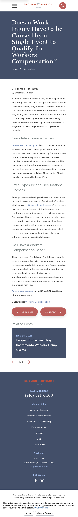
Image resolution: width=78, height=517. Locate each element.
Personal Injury (39, 427)
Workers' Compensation (37, 301)
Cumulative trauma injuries (25, 145)
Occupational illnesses (39, 205)
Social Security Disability (38, 421)
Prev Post (25, 312)
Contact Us (39, 444)
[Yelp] (36, 480)
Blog (39, 438)
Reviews (39, 433)
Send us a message (22, 291)
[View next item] (27, 362)
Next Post (53, 312)
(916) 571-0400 (39, 395)
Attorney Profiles (39, 409)
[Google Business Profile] (42, 480)
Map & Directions (39, 466)
